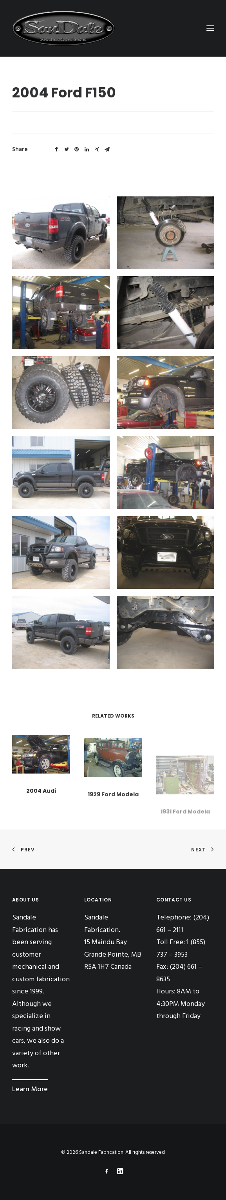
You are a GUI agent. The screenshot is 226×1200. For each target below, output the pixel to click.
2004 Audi (41, 797)
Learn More (30, 1089)
